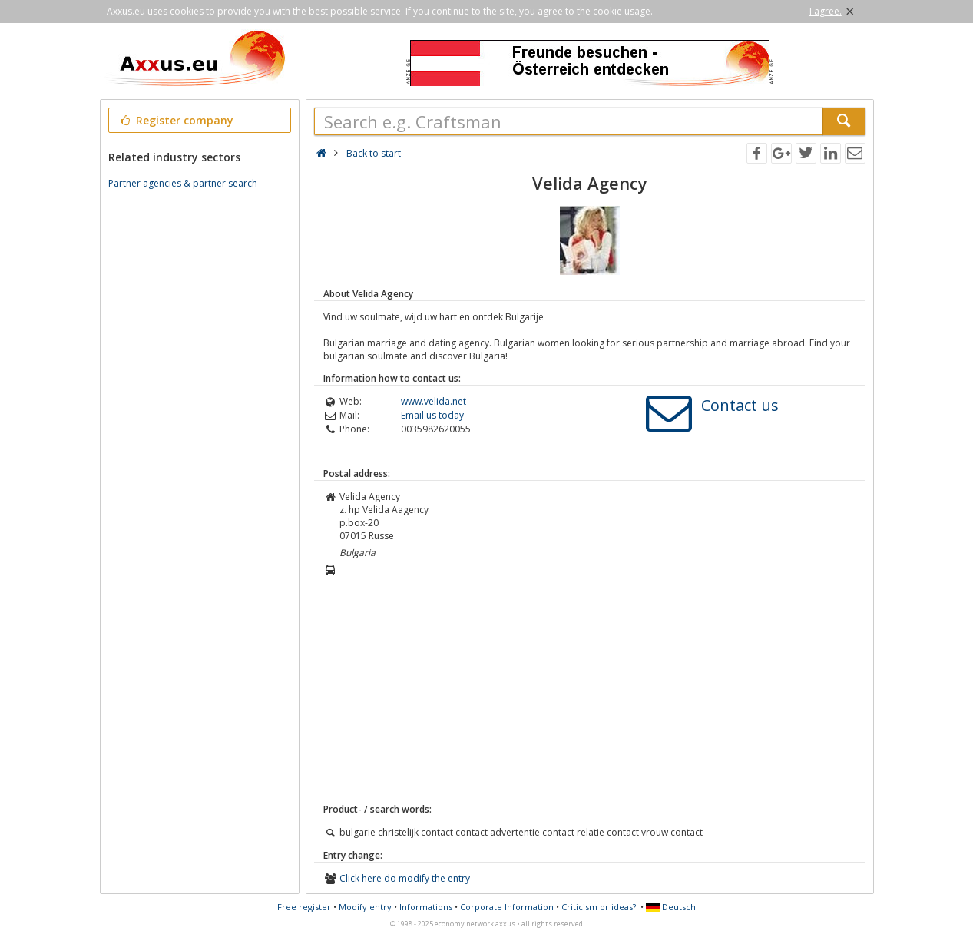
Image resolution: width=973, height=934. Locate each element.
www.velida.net (433, 401)
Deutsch (671, 906)
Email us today (432, 415)
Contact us (740, 405)
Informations (425, 906)
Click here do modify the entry (404, 878)
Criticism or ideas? (598, 906)
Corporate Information (507, 906)
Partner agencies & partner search (182, 183)
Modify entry (365, 906)
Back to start (373, 153)
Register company (176, 120)
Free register (304, 906)
